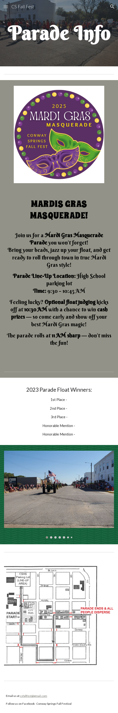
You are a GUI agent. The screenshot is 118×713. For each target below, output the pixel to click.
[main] (59, 33)
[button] (5, 6)
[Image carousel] (59, 495)
